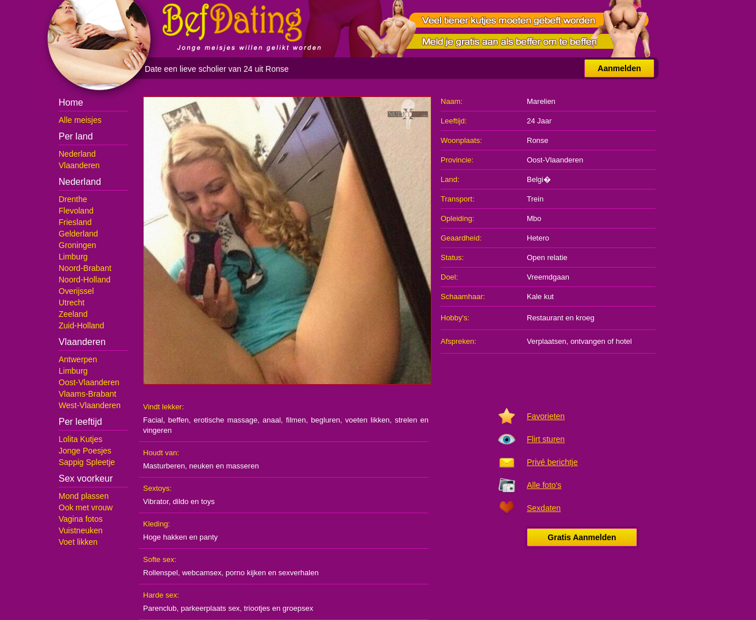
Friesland (75, 222)
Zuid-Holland (81, 325)
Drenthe (73, 199)
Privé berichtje (552, 462)
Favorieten (546, 416)
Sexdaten (544, 508)
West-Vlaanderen (90, 405)
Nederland (77, 153)
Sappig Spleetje (87, 462)
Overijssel (76, 291)
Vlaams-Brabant (87, 393)
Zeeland (73, 314)
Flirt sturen (546, 439)
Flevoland (76, 210)
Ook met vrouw (86, 507)
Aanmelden (619, 68)
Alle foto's (544, 485)
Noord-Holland (84, 279)
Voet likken (78, 542)
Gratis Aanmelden (581, 537)
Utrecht (71, 302)
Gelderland (78, 233)
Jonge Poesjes (85, 450)
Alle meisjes (80, 120)
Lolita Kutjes (80, 439)
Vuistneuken (81, 530)
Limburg (73, 256)
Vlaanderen (79, 165)
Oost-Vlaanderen (89, 382)
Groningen (77, 245)
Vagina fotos (81, 519)
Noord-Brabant (85, 268)
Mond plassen (84, 496)
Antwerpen (78, 359)
